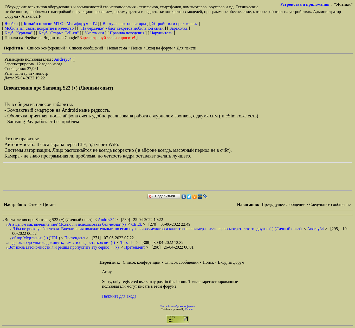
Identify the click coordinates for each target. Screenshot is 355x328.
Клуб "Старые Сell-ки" (58, 33)
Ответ (33, 204)
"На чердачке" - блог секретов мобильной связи (122, 28)
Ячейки (11, 23)
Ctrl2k (137, 224)
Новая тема (117, 48)
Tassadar (128, 242)
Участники (94, 33)
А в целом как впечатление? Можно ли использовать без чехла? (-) (67, 224)
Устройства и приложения (305, 4)
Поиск (136, 48)
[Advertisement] (97, 176)
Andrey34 (63, 59)
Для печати (186, 48)
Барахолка (179, 28)
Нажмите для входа (119, 296)
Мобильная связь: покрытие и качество (39, 28)
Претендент (75, 238)
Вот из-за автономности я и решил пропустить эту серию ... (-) (63, 247)
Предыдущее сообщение (283, 204)
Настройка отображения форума (177, 306)
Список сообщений (86, 48)
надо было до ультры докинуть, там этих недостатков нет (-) (61, 242)
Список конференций (46, 48)
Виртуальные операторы (124, 23)
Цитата (49, 204)
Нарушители (161, 33)
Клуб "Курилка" (18, 33)
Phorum (189, 309)
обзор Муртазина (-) (30, 238)
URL (54, 238)
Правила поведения (127, 33)
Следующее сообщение (330, 204)
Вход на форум (159, 48)
